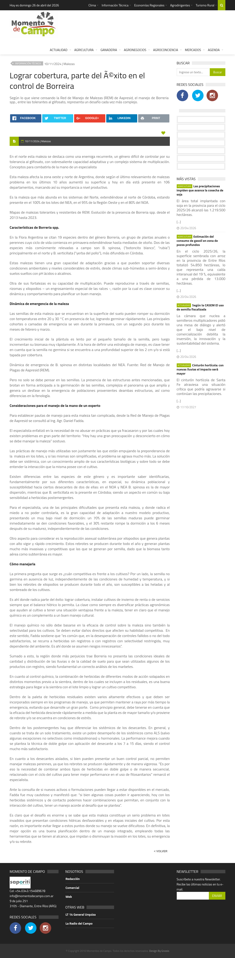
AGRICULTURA (84, 49)
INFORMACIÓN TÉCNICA (28, 63)
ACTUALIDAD (58, 49)
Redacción (73, 879)
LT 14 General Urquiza (81, 914)
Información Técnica (115, 5)
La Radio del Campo (79, 923)
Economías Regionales (149, 5)
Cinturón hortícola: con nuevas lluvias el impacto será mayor (200, 369)
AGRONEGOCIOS (135, 49)
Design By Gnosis (159, 951)
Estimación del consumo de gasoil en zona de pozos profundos (197, 240)
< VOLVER (161, 851)
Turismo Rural (205, 5)
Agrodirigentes (180, 5)
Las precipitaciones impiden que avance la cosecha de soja (200, 190)
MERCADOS (193, 49)
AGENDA (214, 49)
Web (69, 897)
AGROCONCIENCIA (165, 49)
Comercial (72, 888)
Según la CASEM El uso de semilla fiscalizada (200, 307)
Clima (92, 5)
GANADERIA (109, 49)
